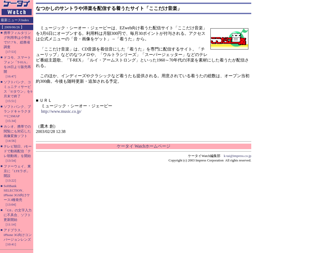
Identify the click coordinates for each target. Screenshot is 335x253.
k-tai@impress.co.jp (237, 156)
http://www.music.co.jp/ (61, 111)
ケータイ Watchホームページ (143, 146)
